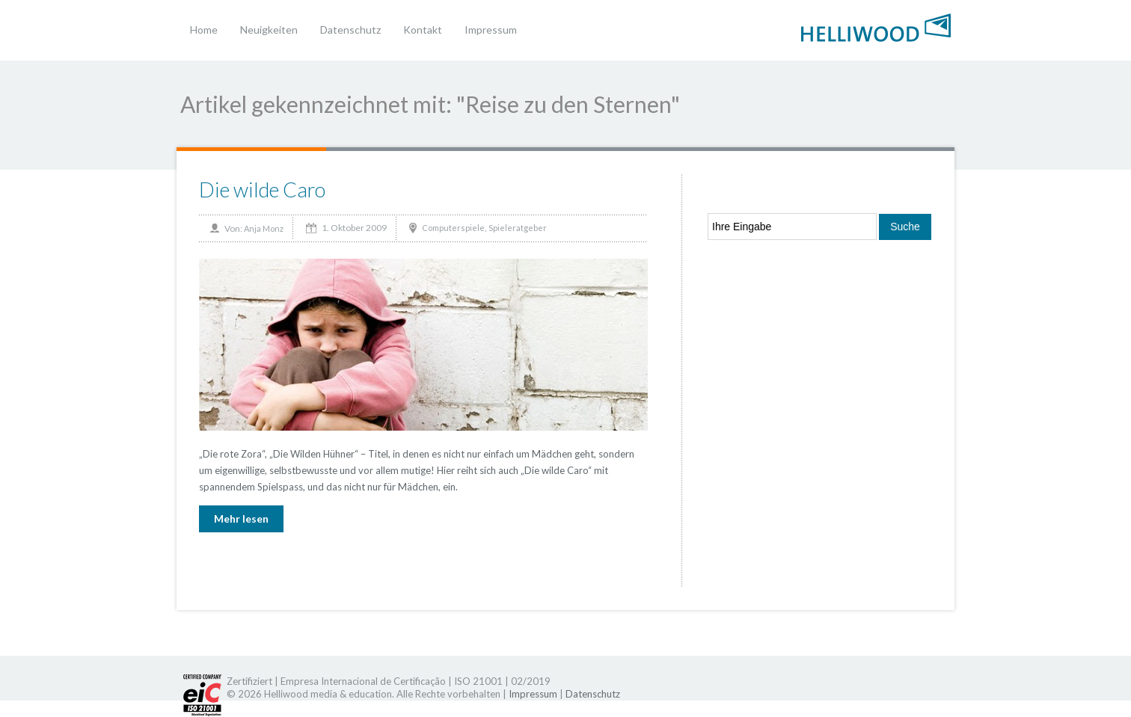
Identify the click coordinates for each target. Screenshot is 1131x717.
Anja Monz (263, 228)
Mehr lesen (241, 518)
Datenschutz (350, 29)
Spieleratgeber (517, 228)
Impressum (491, 29)
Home (204, 29)
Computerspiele (453, 228)
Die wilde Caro (262, 189)
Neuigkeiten (269, 29)
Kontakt (422, 29)
